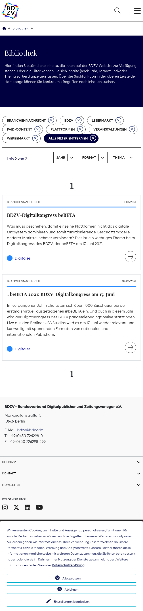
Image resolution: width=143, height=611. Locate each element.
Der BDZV (9, 462)
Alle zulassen (71, 578)
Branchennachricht (30, 120)
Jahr (61, 157)
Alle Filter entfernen (72, 138)
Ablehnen (71, 590)
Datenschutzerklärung (68, 565)
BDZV (73, 120)
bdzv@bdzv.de (30, 429)
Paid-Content (23, 129)
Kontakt (9, 473)
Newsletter (11, 484)
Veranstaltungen (114, 129)
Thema (119, 157)
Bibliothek (20, 28)
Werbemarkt (22, 138)
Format (89, 157)
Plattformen (67, 129)
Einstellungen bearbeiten (71, 602)
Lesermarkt (106, 120)
